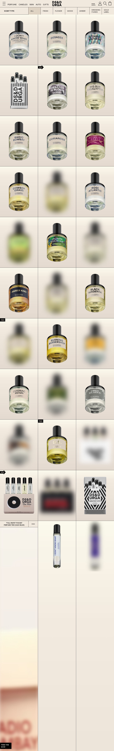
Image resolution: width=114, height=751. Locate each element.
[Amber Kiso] (19, 293)
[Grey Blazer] (95, 394)
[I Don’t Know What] (19, 40)
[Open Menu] (4, 3)
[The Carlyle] (95, 343)
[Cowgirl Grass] (95, 141)
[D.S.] (57, 445)
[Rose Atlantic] (95, 191)
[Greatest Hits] (95, 495)
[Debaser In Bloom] (57, 90)
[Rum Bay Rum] (19, 445)
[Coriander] (57, 141)
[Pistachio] (19, 242)
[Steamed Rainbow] (95, 40)
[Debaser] (57, 40)
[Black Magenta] (95, 293)
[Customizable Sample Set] (19, 90)
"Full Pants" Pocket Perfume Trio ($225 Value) (14, 524)
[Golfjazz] (57, 394)
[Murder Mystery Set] (57, 495)
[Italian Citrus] (95, 242)
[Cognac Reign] (19, 394)
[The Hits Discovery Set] (19, 495)
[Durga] (19, 343)
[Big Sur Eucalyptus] (95, 90)
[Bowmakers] (57, 191)
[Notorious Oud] (57, 293)
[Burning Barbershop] (57, 343)
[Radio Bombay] (19, 141)
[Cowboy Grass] (19, 191)
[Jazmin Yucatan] (57, 242)
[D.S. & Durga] (57, 3)
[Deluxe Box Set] (95, 445)
